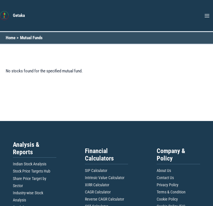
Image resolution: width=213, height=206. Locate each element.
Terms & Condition (171, 192)
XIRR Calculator (97, 185)
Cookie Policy (167, 199)
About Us (164, 170)
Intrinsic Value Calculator (104, 177)
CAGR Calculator (98, 192)
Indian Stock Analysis (29, 164)
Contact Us (165, 177)
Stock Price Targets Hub (31, 171)
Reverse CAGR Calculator (104, 199)
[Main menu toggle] (207, 16)
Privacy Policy (167, 185)
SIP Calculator (96, 170)
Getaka (19, 15)
